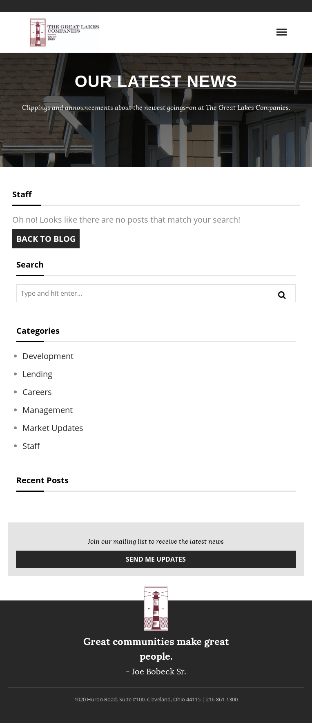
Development (48, 356)
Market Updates (52, 427)
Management (47, 409)
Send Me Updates (156, 559)
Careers (37, 391)
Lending (37, 373)
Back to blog (46, 238)
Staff (31, 445)
